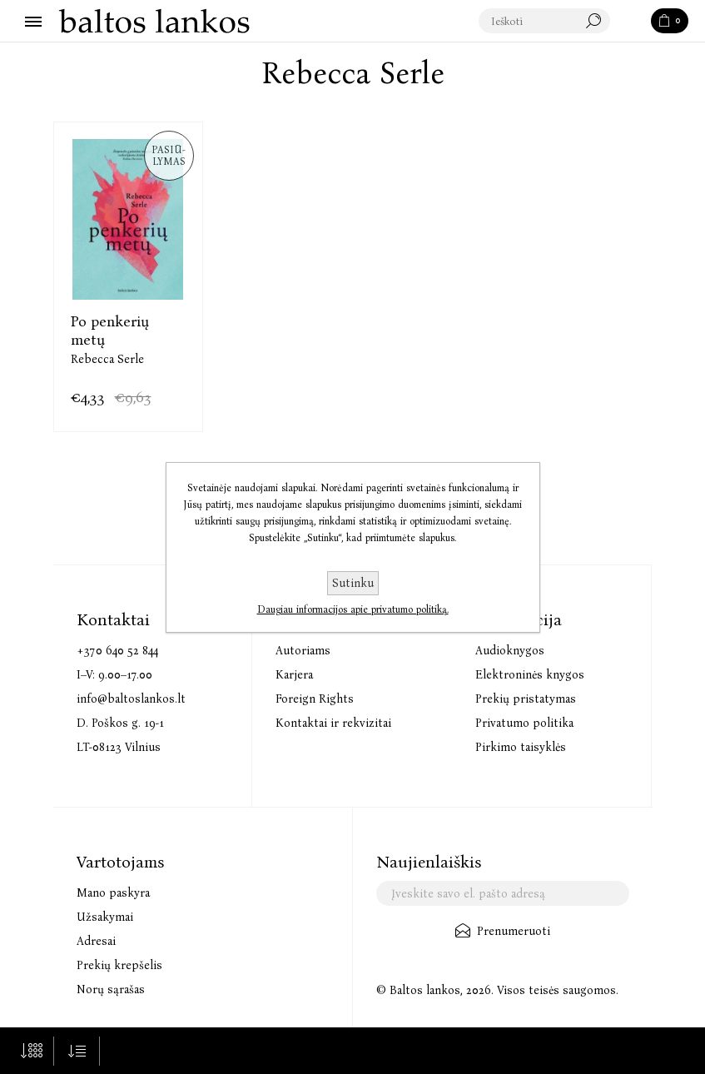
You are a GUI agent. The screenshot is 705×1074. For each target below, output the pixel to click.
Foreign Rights (315, 699)
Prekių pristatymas (525, 699)
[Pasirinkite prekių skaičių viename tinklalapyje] (31, 1051)
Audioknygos (509, 651)
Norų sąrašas (111, 989)
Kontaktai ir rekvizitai (333, 723)
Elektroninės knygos (529, 675)
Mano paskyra (113, 893)
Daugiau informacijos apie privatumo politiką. (353, 609)
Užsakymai (105, 917)
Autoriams (303, 651)
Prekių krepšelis (119, 965)
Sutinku (353, 583)
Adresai (96, 941)
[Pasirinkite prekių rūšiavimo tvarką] (77, 1051)
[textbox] (545, 21)
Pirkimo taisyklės (520, 747)
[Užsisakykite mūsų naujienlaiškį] (502, 893)
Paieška (631, 21)
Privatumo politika (524, 723)
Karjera (294, 675)
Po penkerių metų (110, 330)
